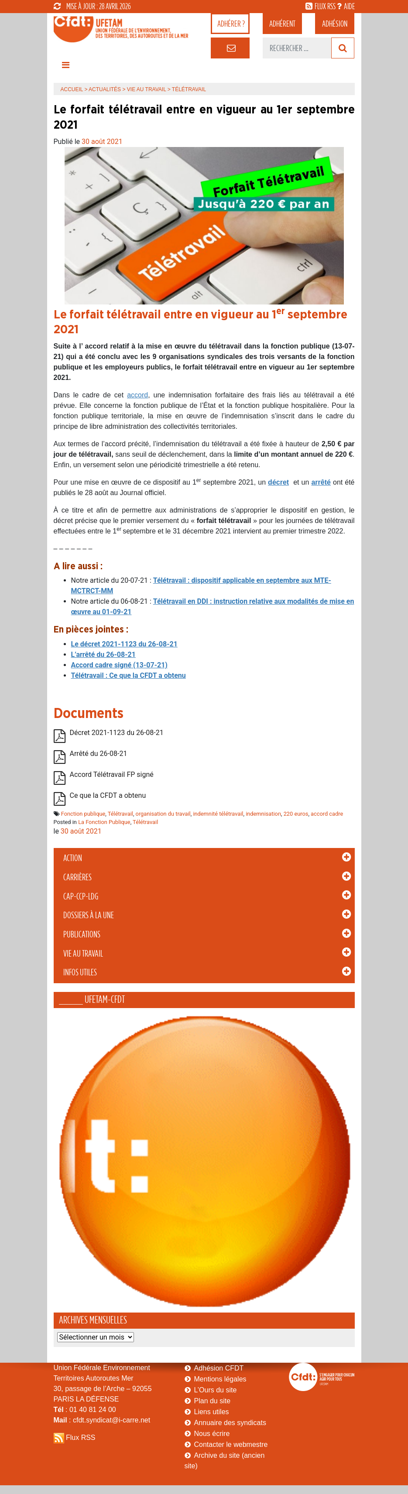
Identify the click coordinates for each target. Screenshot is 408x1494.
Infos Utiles (80, 972)
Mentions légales (220, 1379)
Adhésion (334, 23)
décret (278, 482)
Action (72, 858)
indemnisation (263, 813)
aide (349, 6)
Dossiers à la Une (88, 915)
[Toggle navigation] (66, 67)
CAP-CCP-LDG (80, 896)
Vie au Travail (83, 953)
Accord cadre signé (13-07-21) (119, 665)
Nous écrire (212, 1433)
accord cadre (327, 813)
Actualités (105, 89)
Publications (81, 934)
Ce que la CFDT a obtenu (108, 795)
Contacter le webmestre (231, 1444)
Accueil (72, 89)
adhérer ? (231, 23)
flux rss (325, 6)
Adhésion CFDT (219, 1368)
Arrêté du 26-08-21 (98, 753)
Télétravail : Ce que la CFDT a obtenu (128, 675)
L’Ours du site (215, 1390)
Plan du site (212, 1401)
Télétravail (120, 813)
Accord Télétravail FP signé (112, 774)
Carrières (77, 877)
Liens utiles (211, 1411)
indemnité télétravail (218, 813)
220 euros (296, 813)
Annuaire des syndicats (230, 1422)
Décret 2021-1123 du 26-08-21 (117, 732)
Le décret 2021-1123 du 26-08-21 (124, 644)
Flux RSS (81, 1437)
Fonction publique (83, 813)
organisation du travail (163, 813)
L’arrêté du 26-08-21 (103, 654)
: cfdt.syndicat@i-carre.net (102, 1420)
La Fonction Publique (104, 822)
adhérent (282, 23)
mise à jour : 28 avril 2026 (92, 6)
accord (137, 395)
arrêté (320, 482)
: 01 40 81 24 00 (85, 1409)
